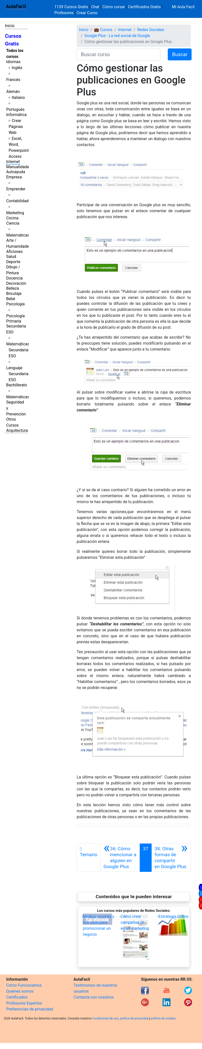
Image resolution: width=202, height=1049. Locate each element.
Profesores (64, 12)
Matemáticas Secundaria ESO (18, 350)
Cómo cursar (113, 6)
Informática (16, 114)
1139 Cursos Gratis (71, 6)
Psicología (15, 304)
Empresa (14, 177)
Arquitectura (17, 430)
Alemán (13, 91)
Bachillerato (16, 385)
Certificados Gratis (144, 6)
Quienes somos (20, 991)
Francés (13, 79)
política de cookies (163, 1018)
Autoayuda (15, 171)
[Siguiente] (171, 858)
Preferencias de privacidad (29, 1009)
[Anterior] (120, 858)
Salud (11, 256)
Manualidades (18, 166)
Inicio (9, 25)
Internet (13, 161)
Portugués (15, 109)
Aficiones (14, 251)
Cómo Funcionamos (24, 985)
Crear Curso (87, 12)
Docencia (14, 278)
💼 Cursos (103, 29)
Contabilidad (17, 201)
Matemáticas (18, 235)
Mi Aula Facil (183, 6)
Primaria (13, 321)
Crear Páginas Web (16, 126)
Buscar (179, 54)
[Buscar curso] (118, 54)
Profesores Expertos (24, 1003)
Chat (95, 6)
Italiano (18, 97)
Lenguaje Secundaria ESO (17, 373)
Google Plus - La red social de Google (117, 35)
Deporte (13, 261)
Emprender (16, 189)
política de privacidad (134, 1018)
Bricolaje (14, 293)
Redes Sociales (150, 29)
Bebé (10, 298)
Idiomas (13, 61)
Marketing (15, 212)
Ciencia (12, 223)
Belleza (12, 288)
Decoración (16, 283)
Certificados (17, 997)
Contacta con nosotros (93, 997)
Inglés (17, 67)
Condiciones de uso (106, 1018)
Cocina (12, 218)
